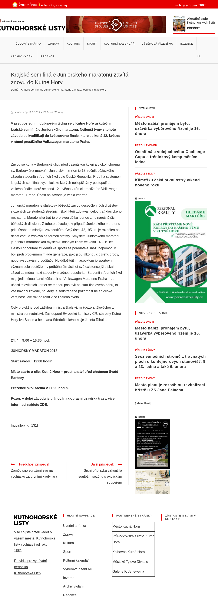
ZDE (43, 404)
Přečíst (194, 28)
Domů (14, 89)
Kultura (68, 543)
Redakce (70, 595)
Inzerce (68, 577)
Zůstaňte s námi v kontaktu (180, 517)
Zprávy (59, 112)
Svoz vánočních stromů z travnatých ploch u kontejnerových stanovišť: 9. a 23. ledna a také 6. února (171, 361)
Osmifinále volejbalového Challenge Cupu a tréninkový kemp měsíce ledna (170, 157)
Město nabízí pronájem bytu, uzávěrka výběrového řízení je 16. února (167, 128)
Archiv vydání (73, 586)
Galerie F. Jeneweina (128, 571)
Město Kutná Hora (126, 526)
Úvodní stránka (74, 526)
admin (18, 112)
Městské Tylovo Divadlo (130, 561)
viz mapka (37, 170)
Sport (50, 112)
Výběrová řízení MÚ (78, 569)
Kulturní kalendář (76, 560)
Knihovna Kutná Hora (128, 552)
